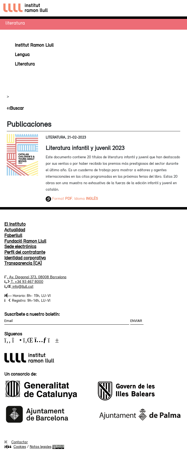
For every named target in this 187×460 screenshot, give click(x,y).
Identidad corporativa (25, 257)
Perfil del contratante (24, 252)
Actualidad (14, 229)
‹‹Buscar (15, 108)
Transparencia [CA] (23, 263)
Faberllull (13, 235)
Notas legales (40, 446)
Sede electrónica (20, 246)
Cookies (15, 446)
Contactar (19, 442)
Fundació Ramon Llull (25, 241)
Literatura (15, 23)
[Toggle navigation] (178, 8)
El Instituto (15, 224)
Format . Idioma (72, 198)
